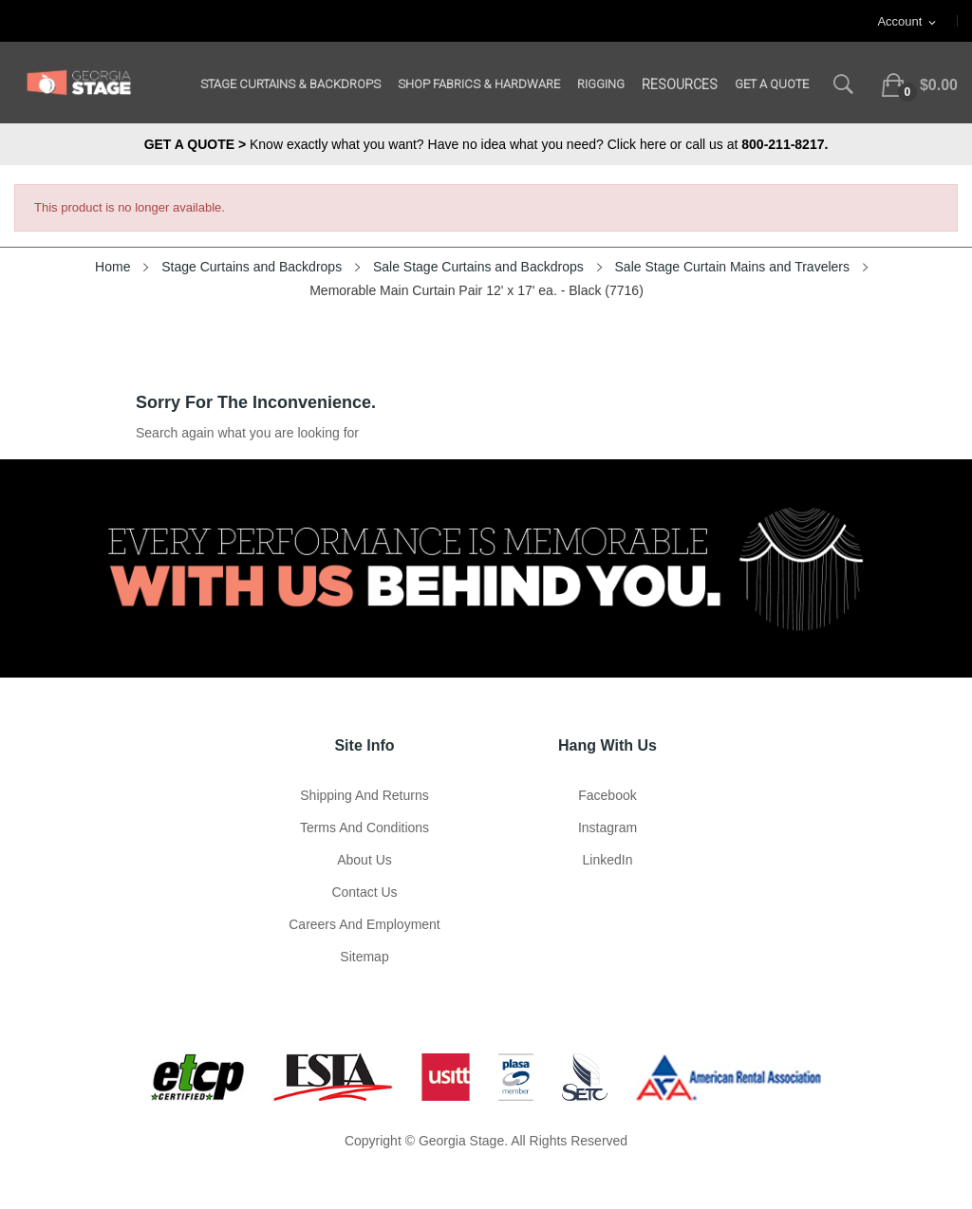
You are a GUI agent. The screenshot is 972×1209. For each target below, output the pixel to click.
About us (364, 859)
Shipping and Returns (364, 795)
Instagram (607, 827)
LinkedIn (608, 859)
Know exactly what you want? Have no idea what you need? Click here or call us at (486, 144)
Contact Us (364, 892)
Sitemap (364, 956)
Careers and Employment (364, 924)
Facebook (607, 795)
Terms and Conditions (364, 827)
